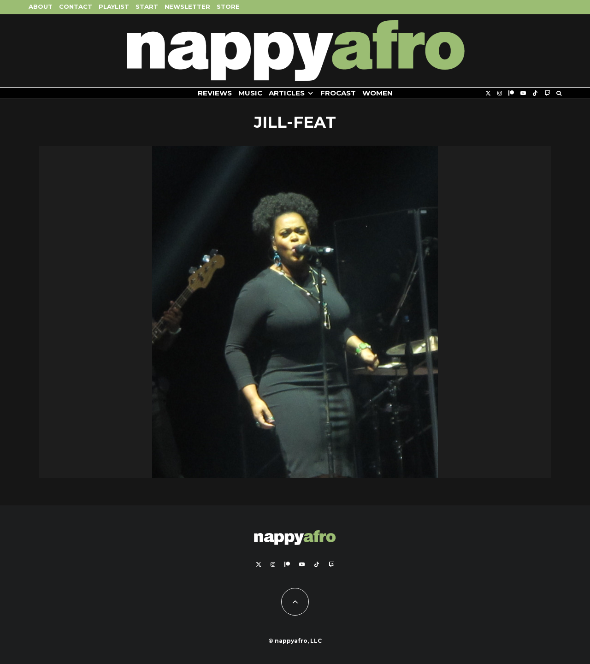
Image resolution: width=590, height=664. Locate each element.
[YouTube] (523, 93)
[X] (488, 93)
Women (377, 93)
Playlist (114, 6)
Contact (75, 6)
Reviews (215, 93)
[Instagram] (499, 93)
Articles (287, 93)
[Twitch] (547, 93)
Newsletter (187, 6)
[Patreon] (511, 93)
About (41, 6)
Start (147, 6)
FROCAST (338, 93)
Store (228, 6)
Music (250, 93)
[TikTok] (535, 93)
